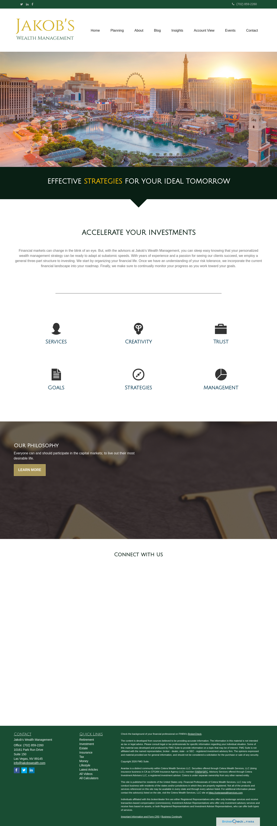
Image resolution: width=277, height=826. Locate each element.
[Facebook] (32, 4)
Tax (81, 756)
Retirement (86, 739)
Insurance (85, 752)
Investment (86, 744)
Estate (83, 748)
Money (83, 761)
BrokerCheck (195, 734)
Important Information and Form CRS (140, 816)
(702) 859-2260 (244, 4)
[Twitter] (21, 4)
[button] (117, 30)
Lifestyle (84, 765)
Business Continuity (171, 816)
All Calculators (88, 778)
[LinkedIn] (27, 4)
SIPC (205, 771)
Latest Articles (88, 769)
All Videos (86, 774)
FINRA (198, 771)
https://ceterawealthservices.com (226, 792)
